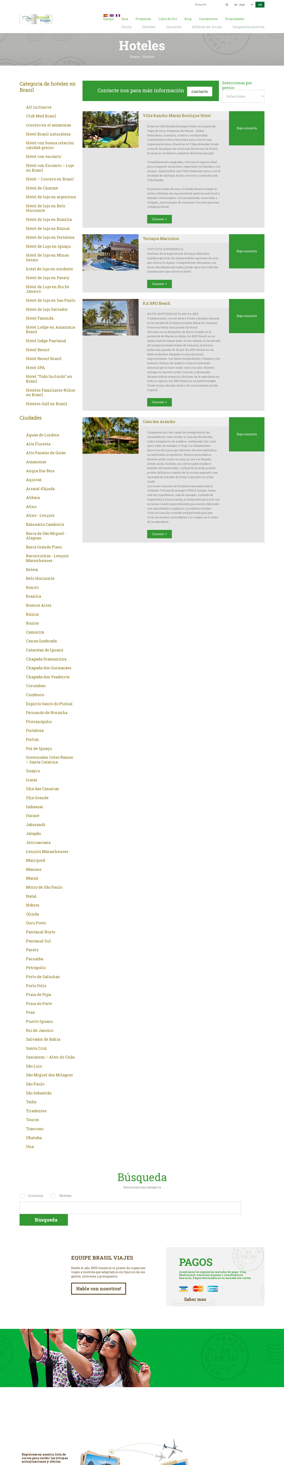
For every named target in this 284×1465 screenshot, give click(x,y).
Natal (31, 895)
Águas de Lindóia (42, 434)
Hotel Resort (37, 349)
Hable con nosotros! (101, 1277)
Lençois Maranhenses (47, 850)
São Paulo (35, 1083)
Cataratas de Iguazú (44, 649)
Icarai (31, 779)
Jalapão (33, 833)
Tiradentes (36, 1110)
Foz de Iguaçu (39, 747)
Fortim (32, 738)
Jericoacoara (38, 841)
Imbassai (34, 806)
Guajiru (33, 770)
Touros (32, 1119)
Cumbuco (35, 694)
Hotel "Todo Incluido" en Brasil (49, 378)
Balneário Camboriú (45, 523)
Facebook (142, 1450)
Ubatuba (34, 1137)
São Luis (34, 1065)
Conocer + (157, 215)
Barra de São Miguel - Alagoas (46, 535)
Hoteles (65, 1195)
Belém (32, 568)
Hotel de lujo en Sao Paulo (50, 299)
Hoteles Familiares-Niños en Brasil (50, 391)
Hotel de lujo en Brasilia (49, 218)
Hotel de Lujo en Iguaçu (48, 245)
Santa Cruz (36, 1047)
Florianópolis (39, 721)
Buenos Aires (38, 604)
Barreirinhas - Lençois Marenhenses (47, 557)
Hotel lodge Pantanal (46, 340)
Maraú (32, 877)
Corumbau (36, 685)
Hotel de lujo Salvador (47, 308)
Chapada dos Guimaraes (48, 667)
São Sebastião (39, 1092)
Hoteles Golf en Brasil (46, 403)
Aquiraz (34, 479)
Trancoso (34, 1128)
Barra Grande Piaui (44, 546)
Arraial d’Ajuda (40, 488)
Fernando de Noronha (46, 711)
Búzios (32, 613)
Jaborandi (35, 824)
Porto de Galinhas (43, 976)
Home (134, 56)
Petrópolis (36, 967)
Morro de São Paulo (44, 886)
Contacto (199, 89)
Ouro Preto (36, 922)
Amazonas (36, 461)
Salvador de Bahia (43, 1038)
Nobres (32, 904)
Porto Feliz (36, 985)
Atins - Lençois (40, 514)
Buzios (32, 622)
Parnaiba (34, 958)
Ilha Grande (37, 797)
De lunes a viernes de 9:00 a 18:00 (232, 1418)
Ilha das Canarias (42, 788)
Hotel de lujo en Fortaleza (50, 236)
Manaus (33, 868)
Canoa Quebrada (41, 640)
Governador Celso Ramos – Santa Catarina (49, 758)
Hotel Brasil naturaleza (48, 133)
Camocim (35, 631)
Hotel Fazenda (39, 317)
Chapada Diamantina (46, 658)
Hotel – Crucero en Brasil (50, 178)
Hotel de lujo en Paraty (47, 277)
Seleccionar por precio (237, 84)
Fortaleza (35, 730)
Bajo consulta (247, 127)
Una (30, 1145)
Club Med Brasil (41, 115)
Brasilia (33, 595)
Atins (31, 505)
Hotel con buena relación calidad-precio (50, 144)
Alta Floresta (38, 443)
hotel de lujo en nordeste (49, 268)
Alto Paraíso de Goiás (46, 452)
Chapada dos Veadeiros (48, 676)
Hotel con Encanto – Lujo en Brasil (50, 167)
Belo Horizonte (40, 577)
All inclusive (39, 106)
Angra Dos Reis (40, 470)
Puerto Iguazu (39, 1020)
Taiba (31, 1101)
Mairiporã (35, 859)
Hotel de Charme (42, 187)
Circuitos (35, 1195)
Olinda (32, 913)
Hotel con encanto (43, 156)
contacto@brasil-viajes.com (136, 4)
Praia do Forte (39, 1002)
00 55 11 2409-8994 (53, 4)
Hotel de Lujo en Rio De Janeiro (47, 288)
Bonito (32, 586)
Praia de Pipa (38, 993)
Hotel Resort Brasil (44, 357)
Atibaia (33, 496)
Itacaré (32, 815)
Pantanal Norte (40, 931)
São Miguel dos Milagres (49, 1074)
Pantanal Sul (38, 940)
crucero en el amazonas (48, 124)
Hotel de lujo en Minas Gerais (47, 257)
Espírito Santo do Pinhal (49, 703)
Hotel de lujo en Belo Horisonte (45, 207)
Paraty (32, 949)
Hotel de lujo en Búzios (48, 227)
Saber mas (193, 1286)
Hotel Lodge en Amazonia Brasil (50, 328)
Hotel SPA (35, 367)
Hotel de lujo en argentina (51, 196)
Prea (30, 1011)
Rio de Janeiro (39, 1029)
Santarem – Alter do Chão (50, 1056)
